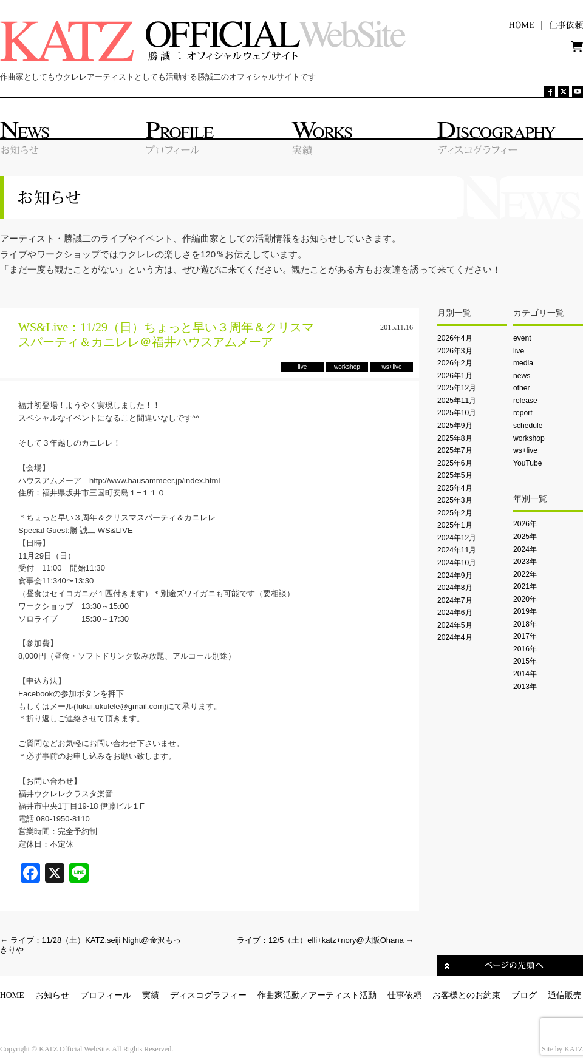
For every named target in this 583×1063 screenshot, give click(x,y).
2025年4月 (454, 488)
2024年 (525, 549)
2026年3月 (454, 351)
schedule (527, 425)
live (518, 351)
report (523, 413)
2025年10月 (456, 413)
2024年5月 (454, 625)
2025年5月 (454, 475)
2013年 (525, 686)
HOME (12, 995)
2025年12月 (456, 388)
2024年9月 (454, 575)
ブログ (524, 995)
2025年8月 (454, 438)
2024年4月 (454, 637)
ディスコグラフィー (208, 995)
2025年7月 (454, 450)
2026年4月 (454, 338)
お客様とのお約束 (466, 995)
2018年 (525, 624)
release (525, 400)
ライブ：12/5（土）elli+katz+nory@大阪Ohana (325, 940)
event (522, 338)
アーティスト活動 (343, 995)
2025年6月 (454, 463)
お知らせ (52, 995)
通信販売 (565, 995)
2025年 (525, 536)
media (523, 363)
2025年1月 (454, 525)
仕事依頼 (404, 995)
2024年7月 (454, 600)
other (521, 388)
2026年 (525, 524)
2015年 (525, 661)
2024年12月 (456, 538)
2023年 (525, 561)
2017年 (525, 636)
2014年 (525, 674)
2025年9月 (454, 425)
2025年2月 (454, 513)
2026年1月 (454, 376)
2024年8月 (454, 587)
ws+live (525, 450)
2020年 (525, 599)
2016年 (525, 649)
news (521, 376)
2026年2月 (454, 363)
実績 (150, 995)
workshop (529, 438)
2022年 (525, 574)
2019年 (525, 611)
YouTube (527, 463)
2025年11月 (456, 400)
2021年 (525, 586)
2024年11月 (456, 550)
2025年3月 (454, 500)
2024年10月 (456, 563)
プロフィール (105, 995)
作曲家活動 (278, 995)
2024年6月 (454, 612)
